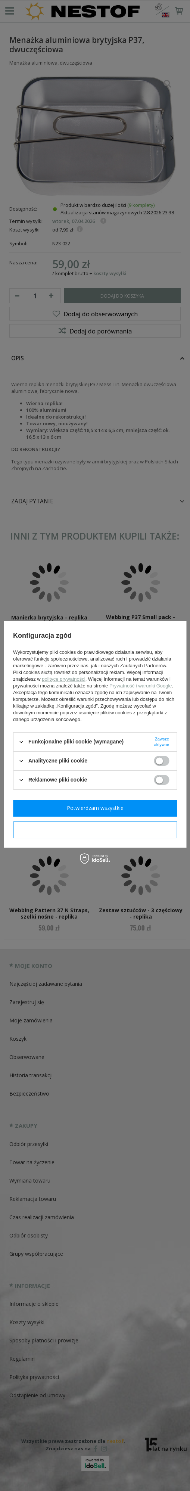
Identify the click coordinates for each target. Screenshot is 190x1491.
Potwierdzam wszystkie (95, 807)
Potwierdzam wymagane (95, 829)
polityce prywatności (63, 679)
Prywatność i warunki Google (140, 686)
